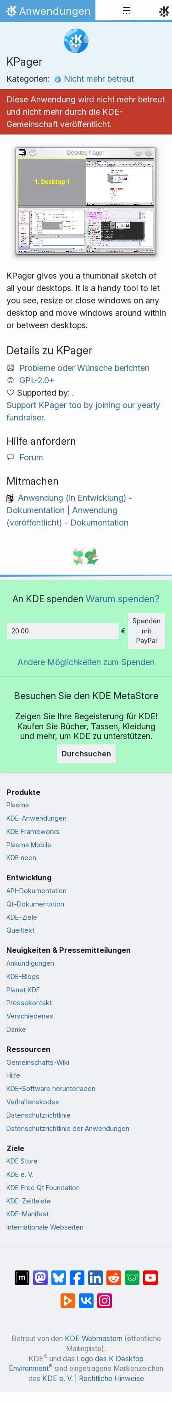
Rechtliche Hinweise (111, 1378)
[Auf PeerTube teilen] (68, 1296)
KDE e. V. (19, 1174)
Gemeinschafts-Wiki (37, 1062)
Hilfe (13, 1075)
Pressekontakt (29, 1003)
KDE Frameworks (33, 831)
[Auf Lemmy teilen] (132, 1273)
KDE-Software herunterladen (50, 1088)
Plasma (17, 805)
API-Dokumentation (36, 891)
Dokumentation (35, 510)
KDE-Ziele (21, 917)
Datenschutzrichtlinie (38, 1115)
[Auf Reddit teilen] (113, 1273)
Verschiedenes (29, 1016)
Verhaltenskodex (32, 1102)
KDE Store (22, 1161)
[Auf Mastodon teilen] (40, 1273)
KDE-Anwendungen (36, 818)
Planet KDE (23, 990)
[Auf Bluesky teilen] (58, 1273)
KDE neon (21, 857)
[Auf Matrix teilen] (22, 1273)
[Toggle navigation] (127, 11)
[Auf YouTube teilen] (150, 1273)
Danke (16, 1029)
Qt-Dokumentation (35, 904)
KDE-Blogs (22, 976)
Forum (31, 457)
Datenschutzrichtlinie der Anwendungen (67, 1128)
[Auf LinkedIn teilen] (95, 1273)
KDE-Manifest (27, 1214)
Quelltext (20, 930)
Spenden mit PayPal (147, 630)
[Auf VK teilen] (86, 1296)
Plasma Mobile (28, 845)
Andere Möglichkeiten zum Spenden (86, 662)
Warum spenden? (123, 598)
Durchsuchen (86, 753)
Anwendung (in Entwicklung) (72, 498)
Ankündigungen (30, 963)
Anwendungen (47, 13)
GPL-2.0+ (37, 380)
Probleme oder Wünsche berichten (84, 368)
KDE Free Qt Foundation (43, 1187)
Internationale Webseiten (44, 1227)
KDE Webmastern (93, 1338)
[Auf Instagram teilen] (104, 1296)
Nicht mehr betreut (94, 79)
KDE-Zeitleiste (28, 1201)
